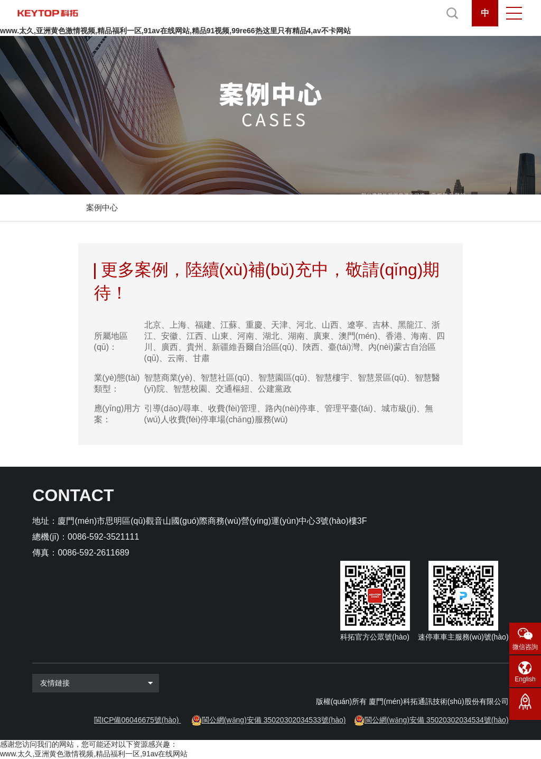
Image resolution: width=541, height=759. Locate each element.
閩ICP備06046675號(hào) (136, 720)
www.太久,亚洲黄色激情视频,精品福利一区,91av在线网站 (94, 753)
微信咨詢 (525, 647)
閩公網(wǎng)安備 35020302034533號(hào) (274, 720)
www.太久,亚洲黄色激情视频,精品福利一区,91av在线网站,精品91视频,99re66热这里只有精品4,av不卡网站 (175, 30)
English (525, 679)
